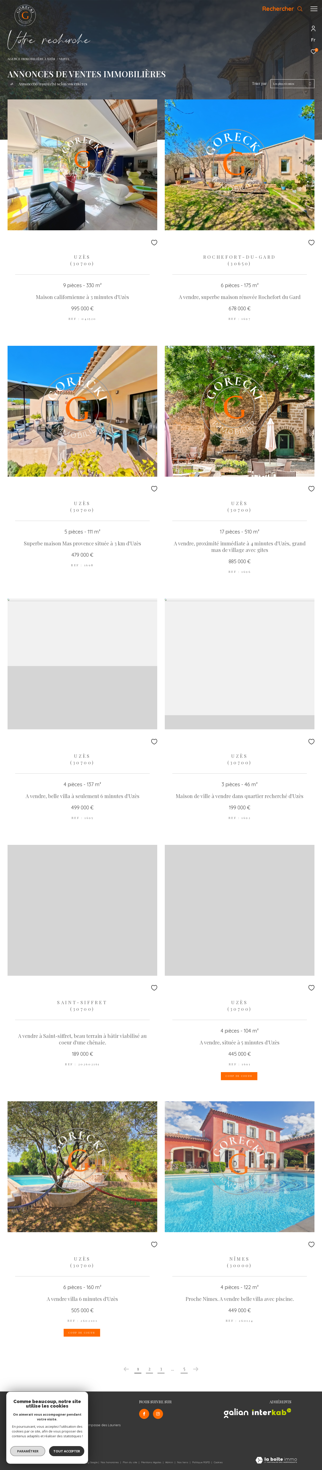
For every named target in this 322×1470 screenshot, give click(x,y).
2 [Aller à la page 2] (149, 1369)
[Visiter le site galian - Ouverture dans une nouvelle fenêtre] (236, 1413)
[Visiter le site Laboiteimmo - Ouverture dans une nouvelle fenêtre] (276, 1460)
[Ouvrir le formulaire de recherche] (282, 9)
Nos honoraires (110, 1462)
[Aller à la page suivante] (195, 1369)
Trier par (259, 84)
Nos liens (183, 1462)
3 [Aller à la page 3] (161, 1369)
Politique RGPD (201, 1462)
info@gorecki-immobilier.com (48, 1419)
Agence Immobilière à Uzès (31, 59)
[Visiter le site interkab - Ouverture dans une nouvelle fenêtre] (271, 1411)
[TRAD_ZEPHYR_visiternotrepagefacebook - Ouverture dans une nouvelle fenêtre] (144, 1414)
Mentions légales (151, 1462)
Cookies (218, 1462)
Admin (169, 1462)
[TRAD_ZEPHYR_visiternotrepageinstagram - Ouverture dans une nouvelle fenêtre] (158, 1414)
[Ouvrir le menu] (314, 9)
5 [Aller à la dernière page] (184, 1369)
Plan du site (130, 1462)
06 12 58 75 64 (36, 1413)
